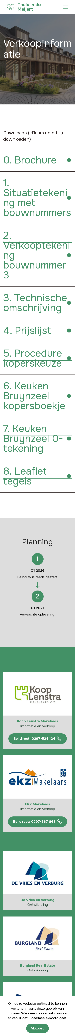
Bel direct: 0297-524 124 (38, 738)
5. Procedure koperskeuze (32, 358)
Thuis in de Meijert (29, 7)
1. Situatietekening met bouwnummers (37, 198)
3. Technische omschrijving (35, 303)
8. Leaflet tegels (25, 476)
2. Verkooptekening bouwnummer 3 (36, 255)
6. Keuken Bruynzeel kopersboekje (34, 396)
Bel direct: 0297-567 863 (37, 821)
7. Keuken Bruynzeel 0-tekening (33, 438)
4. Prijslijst (27, 330)
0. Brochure (30, 160)
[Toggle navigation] (65, 7)
